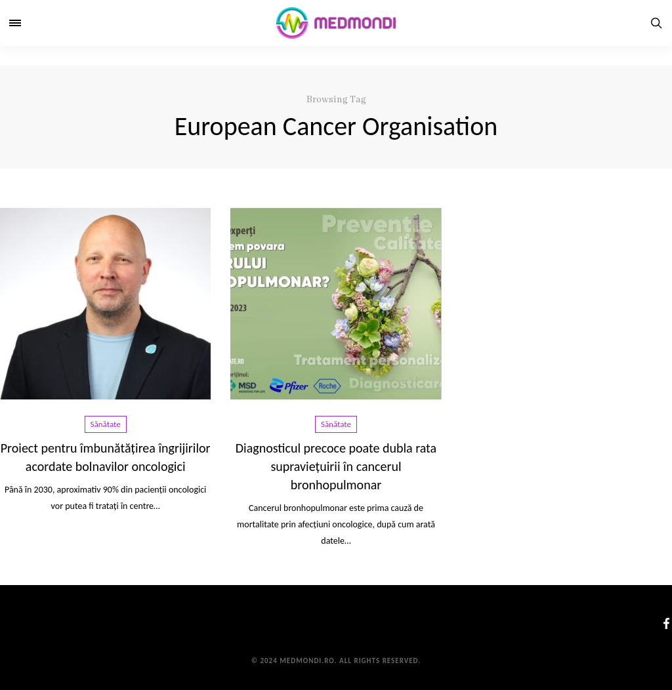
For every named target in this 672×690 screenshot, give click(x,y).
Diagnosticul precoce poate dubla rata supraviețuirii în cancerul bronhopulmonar (336, 466)
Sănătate (106, 424)
